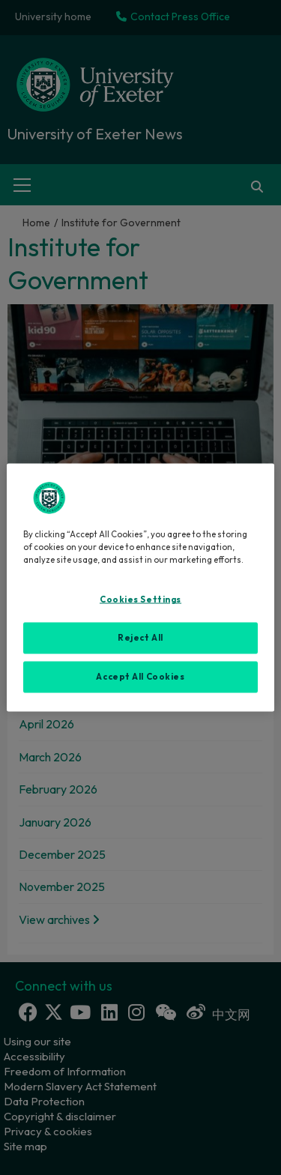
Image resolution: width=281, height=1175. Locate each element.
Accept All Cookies (140, 676)
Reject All (140, 637)
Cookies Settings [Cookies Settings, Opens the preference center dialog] (140, 599)
